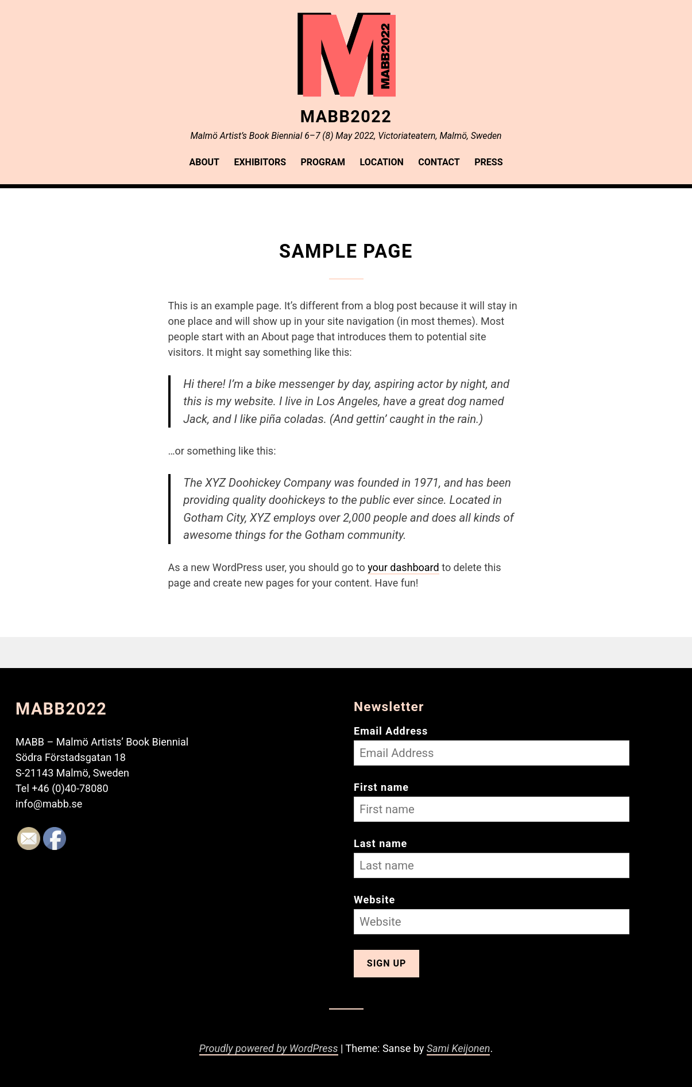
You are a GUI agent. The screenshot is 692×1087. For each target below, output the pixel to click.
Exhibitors (260, 162)
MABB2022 (346, 116)
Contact (438, 162)
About (204, 162)
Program (323, 162)
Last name (380, 843)
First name (381, 787)
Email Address (391, 731)
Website (374, 900)
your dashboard (403, 567)
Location (382, 162)
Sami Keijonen (458, 1048)
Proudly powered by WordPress (268, 1048)
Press (488, 162)
